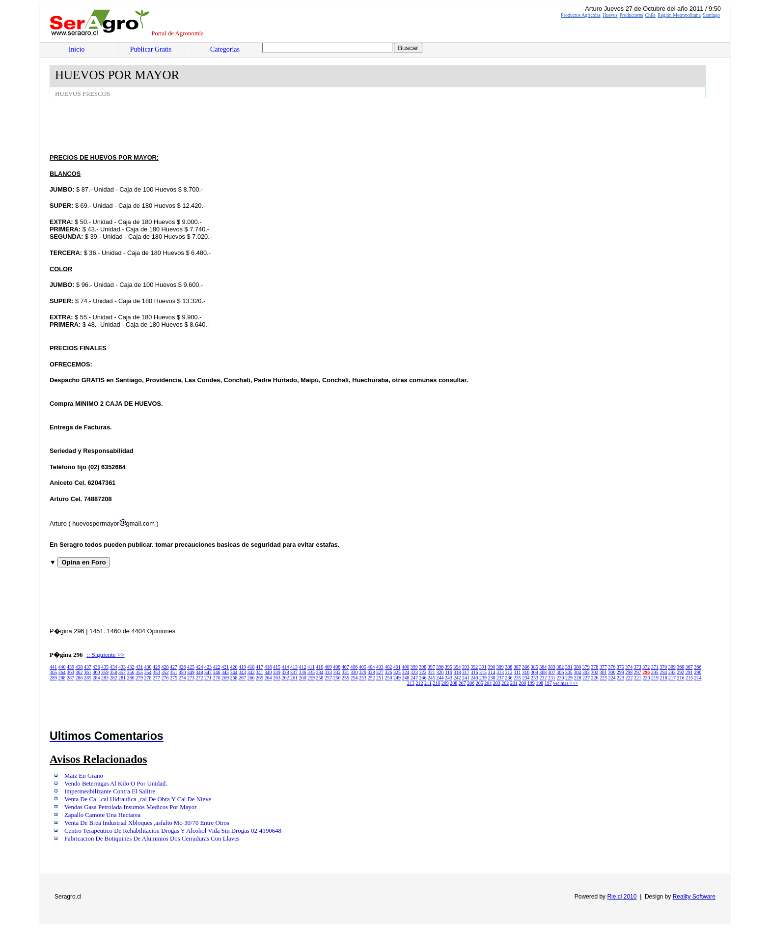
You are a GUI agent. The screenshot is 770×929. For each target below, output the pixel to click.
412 (302, 667)
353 (156, 672)
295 (655, 672)
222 (629, 677)
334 (320, 672)
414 (285, 667)
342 (251, 672)
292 (680, 672)
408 (336, 667)
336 (302, 672)
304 (577, 672)
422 (216, 667)
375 (620, 667)
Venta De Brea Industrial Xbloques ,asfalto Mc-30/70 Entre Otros (146, 822)
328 (371, 672)
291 (689, 672)
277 (156, 677)
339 (276, 672)
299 (620, 672)
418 (251, 667)
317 (465, 672)
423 (208, 667)
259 (311, 677)
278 (148, 677)
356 (131, 672)
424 (199, 667)
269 (225, 677)
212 (419, 683)
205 (479, 683)
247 (414, 677)
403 (380, 667)
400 (405, 667)
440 (62, 667)
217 (672, 677)
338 (285, 672)
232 (543, 677)
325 (397, 672)
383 (551, 667)
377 (603, 667)
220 (646, 677)
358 (113, 672)
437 (87, 667)
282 (113, 677)
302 (594, 672)
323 (414, 672)
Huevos (610, 15)
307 (551, 672)
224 (612, 677)
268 (234, 677)
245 (431, 677)
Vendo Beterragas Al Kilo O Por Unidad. (115, 783)
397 (431, 667)
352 (165, 672)
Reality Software (694, 896)
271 (208, 677)
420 (234, 667)
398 (422, 667)
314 (491, 672)
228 (577, 677)
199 (531, 683)
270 (216, 677)
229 (569, 677)
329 (362, 672)
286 (79, 677)
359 (105, 672)
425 (190, 667)
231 (551, 677)
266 (251, 677)
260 (302, 677)
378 (594, 667)
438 (79, 667)
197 (548, 683)
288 (62, 677)
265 (259, 677)
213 (410, 683)
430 (148, 667)
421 (225, 667)
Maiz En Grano (83, 775)
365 (53, 672)
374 (628, 667)
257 (328, 677)
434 (113, 667)
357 (122, 672)
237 (500, 677)
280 (131, 677)
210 (436, 683)
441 (53, 667)
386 (525, 667)
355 (139, 672)
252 (371, 677)
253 (362, 677)
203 (496, 683)
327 (380, 672)
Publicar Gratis (150, 49)
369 (672, 667)
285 (87, 677)
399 (414, 667)
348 (199, 672)
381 (569, 667)
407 (345, 667)
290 (697, 672)
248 (406, 677)
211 (428, 683)
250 (388, 677)
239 (483, 677)
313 (500, 672)
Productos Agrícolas (581, 15)
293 (672, 672)
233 (534, 677)
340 (268, 672)
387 (517, 667)
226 (595, 677)
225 (603, 677)
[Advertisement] (228, 125)
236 (509, 677)
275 (173, 677)
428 (165, 667)
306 (560, 672)
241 (465, 677)
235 (517, 677)
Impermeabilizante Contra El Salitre (109, 791)
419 (242, 667)
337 (294, 672)
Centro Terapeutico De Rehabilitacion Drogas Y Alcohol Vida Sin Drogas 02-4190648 (172, 830)
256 (337, 677)
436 (96, 667)
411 (311, 667)
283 (105, 677)
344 (234, 672)
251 (380, 677)
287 (70, 677)
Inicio (77, 49)
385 (534, 667)
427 (173, 667)
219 (655, 677)
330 (354, 672)
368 (680, 667)
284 (96, 677)
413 (294, 667)
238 (491, 677)
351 (173, 672)
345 (225, 672)
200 (522, 683)
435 (105, 667)
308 (543, 672)
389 (500, 667)
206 (470, 683)
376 (611, 667)
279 (139, 677)
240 (474, 677)
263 (276, 677)
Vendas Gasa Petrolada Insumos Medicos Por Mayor (130, 807)
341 (259, 672)
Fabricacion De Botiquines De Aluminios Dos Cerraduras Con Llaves (152, 838)
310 (525, 672)
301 (603, 672)
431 (139, 667)
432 (131, 667)
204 (488, 683)
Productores (631, 15)
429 (156, 667)
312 (509, 672)
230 (560, 677)
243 (448, 677)
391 (483, 667)
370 (663, 667)
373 (637, 667)
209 (445, 683)
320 (440, 672)
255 (345, 677)
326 (388, 672)
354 (148, 672)
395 (448, 667)
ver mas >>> (565, 683)
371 (655, 667)
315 (483, 672)
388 (508, 667)
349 (190, 672)
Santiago (711, 15)
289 (53, 677)
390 (491, 667)
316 (474, 672)
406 (354, 667)
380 (577, 667)
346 (216, 672)
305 (569, 672)
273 (190, 677)
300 (611, 672)
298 (628, 672)
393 (465, 667)
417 (259, 667)
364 (62, 672)
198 (539, 683)
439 (70, 667)
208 (453, 683)
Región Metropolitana (679, 15)
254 (354, 677)
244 (440, 677)
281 (122, 677)
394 (457, 667)
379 (586, 667)
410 (319, 667)
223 (620, 677)
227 (586, 677)
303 (586, 672)
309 (534, 672)
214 (698, 677)
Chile (650, 15)
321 (431, 672)
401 (397, 667)
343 (242, 672)
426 (182, 667)
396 (439, 667)
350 (182, 672)
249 (397, 677)
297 (637, 672)
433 (122, 667)
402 (388, 667)
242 (457, 677)
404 (371, 667)
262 (285, 677)
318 (457, 672)
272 (199, 677)
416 (268, 667)
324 (406, 672)
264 (268, 677)
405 (362, 667)
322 (423, 672)
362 (79, 672)
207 (462, 683)
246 (423, 677)
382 (560, 667)
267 (242, 677)
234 (526, 677)
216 (681, 677)
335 (311, 672)
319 (448, 672)
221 (637, 677)
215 (689, 677)
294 (663, 672)
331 (345, 672)
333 (328, 672)
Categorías (225, 49)
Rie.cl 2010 (621, 896)
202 (505, 683)
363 (70, 672)
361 (87, 672)
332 (337, 672)
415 (276, 667)
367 (689, 667)
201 (514, 683)
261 (294, 677)
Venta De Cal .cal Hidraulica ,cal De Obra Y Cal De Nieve (137, 799)
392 (474, 667)
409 (328, 667)
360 (96, 672)
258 (320, 677)
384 (543, 667)
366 (697, 667)
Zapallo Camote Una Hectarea (102, 815)
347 (208, 672)
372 (646, 667)
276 (165, 677)
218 (663, 677)
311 (517, 672)
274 (182, 677)
